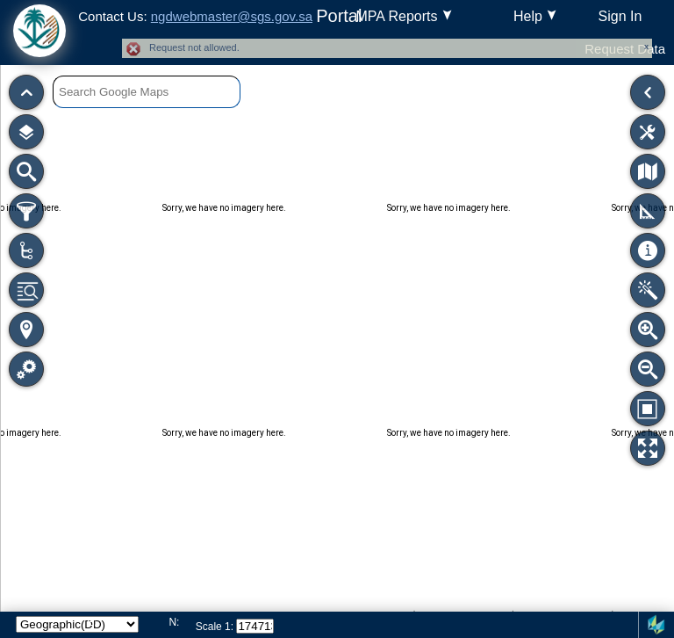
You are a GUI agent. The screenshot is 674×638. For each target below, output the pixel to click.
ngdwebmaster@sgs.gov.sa (231, 16)
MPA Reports (396, 16)
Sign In (620, 16)
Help (527, 16)
